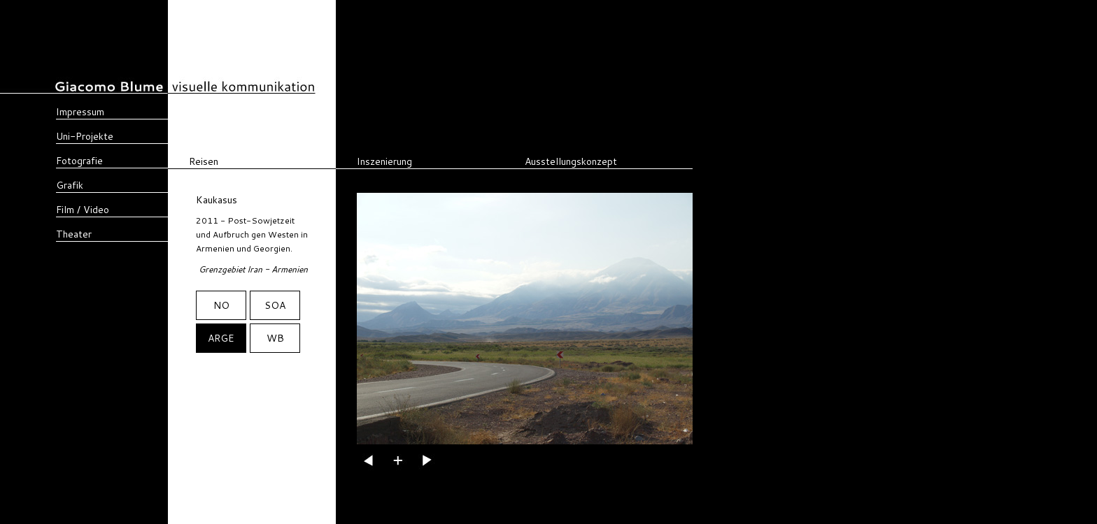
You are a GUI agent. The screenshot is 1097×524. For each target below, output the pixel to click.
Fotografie (79, 161)
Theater (74, 234)
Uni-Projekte (84, 136)
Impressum (80, 112)
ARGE (221, 338)
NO (221, 305)
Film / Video (82, 210)
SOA (274, 305)
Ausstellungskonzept (571, 161)
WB (275, 338)
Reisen (203, 161)
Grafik (69, 185)
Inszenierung (384, 161)
